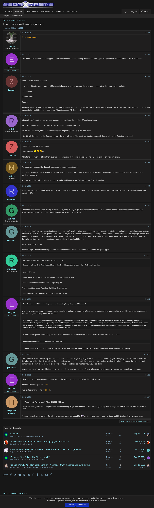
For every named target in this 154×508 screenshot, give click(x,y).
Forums (18, 11)
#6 (149, 163)
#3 (149, 76)
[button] (11, 11)
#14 (148, 397)
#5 (149, 142)
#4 (149, 116)
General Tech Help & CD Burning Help (40, 467)
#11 (148, 299)
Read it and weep (29, 37)
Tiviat (143, 459)
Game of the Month (36, 436)
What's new (31, 11)
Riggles (12, 452)
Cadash (14, 434)
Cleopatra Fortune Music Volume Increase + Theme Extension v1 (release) (45, 449)
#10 (148, 255)
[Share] (145, 32)
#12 (148, 354)
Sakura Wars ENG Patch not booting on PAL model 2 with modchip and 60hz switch (50, 465)
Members (71, 11)
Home (7, 11)
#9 (149, 227)
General (29, 444)
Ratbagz (142, 451)
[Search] (145, 11)
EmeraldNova (15, 436)
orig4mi (12, 467)
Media (58, 11)
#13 (148, 375)
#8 (149, 205)
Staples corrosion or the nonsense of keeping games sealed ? (39, 441)
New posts (6, 16)
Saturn (29, 452)
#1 (149, 33)
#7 (149, 186)
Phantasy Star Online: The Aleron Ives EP (30, 457)
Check (46, 384)
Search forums (17, 16)
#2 (149, 54)
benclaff (13, 444)
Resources (45, 11)
